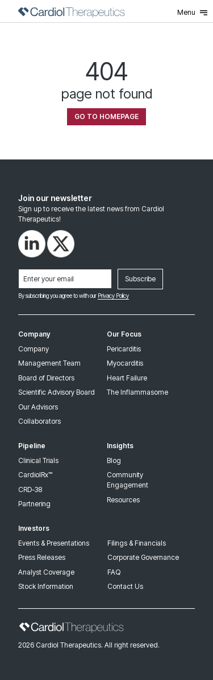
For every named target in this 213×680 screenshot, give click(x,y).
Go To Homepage (106, 116)
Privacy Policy (113, 295)
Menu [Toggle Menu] (192, 12)
